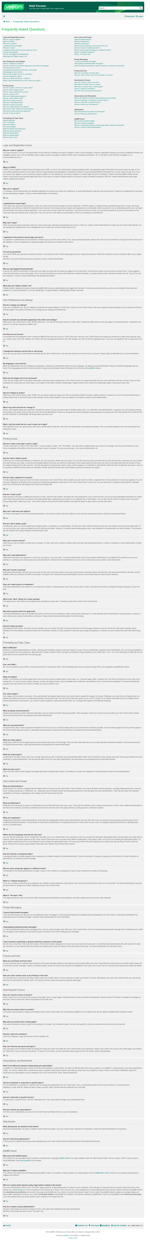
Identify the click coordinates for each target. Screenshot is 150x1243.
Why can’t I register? (10, 43)
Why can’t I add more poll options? (14, 96)
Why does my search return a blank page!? (88, 86)
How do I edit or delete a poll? (13, 98)
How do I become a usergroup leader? (87, 48)
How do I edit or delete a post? (13, 90)
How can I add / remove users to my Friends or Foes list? (93, 75)
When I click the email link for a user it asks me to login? (22, 80)
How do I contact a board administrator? (87, 127)
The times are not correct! (11, 68)
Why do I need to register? (12, 39)
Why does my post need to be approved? (17, 111)
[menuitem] (139, 16)
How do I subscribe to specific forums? (87, 102)
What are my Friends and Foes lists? (86, 73)
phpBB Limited (64, 1158)
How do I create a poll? (11, 94)
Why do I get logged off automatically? (16, 54)
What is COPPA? (9, 41)
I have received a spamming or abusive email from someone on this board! (99, 66)
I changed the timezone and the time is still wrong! (20, 70)
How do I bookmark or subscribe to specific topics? (91, 100)
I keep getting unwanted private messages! (88, 63)
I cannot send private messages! (85, 61)
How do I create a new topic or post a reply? (18, 88)
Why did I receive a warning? (12, 105)
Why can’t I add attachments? (13, 102)
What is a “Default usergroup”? (84, 52)
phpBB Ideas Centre (102, 1173)
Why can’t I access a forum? (12, 100)
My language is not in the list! (13, 72)
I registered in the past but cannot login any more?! (20, 50)
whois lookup (18, 1190)
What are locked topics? (11, 135)
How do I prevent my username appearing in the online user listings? (26, 66)
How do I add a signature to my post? (15, 92)
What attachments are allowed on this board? (89, 111)
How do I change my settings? (13, 63)
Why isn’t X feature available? (84, 123)
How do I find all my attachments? (85, 114)
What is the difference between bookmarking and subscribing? (95, 98)
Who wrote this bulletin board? (84, 121)
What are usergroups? (81, 43)
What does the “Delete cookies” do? (15, 56)
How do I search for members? (84, 88)
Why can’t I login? (9, 48)
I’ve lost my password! (10, 52)
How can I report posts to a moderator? (16, 107)
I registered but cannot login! (12, 46)
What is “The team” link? (82, 54)
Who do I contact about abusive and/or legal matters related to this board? (99, 125)
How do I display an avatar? (12, 76)
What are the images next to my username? (17, 74)
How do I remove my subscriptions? (86, 104)
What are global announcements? (14, 129)
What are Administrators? (82, 39)
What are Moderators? (81, 41)
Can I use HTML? (9, 122)
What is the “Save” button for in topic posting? (18, 109)
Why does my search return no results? (87, 84)
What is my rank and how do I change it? (16, 78)
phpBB (90, 368)
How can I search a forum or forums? (86, 82)
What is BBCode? (9, 120)
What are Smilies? (9, 124)
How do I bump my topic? (11, 113)
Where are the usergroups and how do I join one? (91, 46)
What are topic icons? (10, 137)
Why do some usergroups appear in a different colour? (92, 50)
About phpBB (24, 1161)
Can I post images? (9, 127)
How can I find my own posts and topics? (88, 91)
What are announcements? (12, 131)
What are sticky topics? (11, 133)
